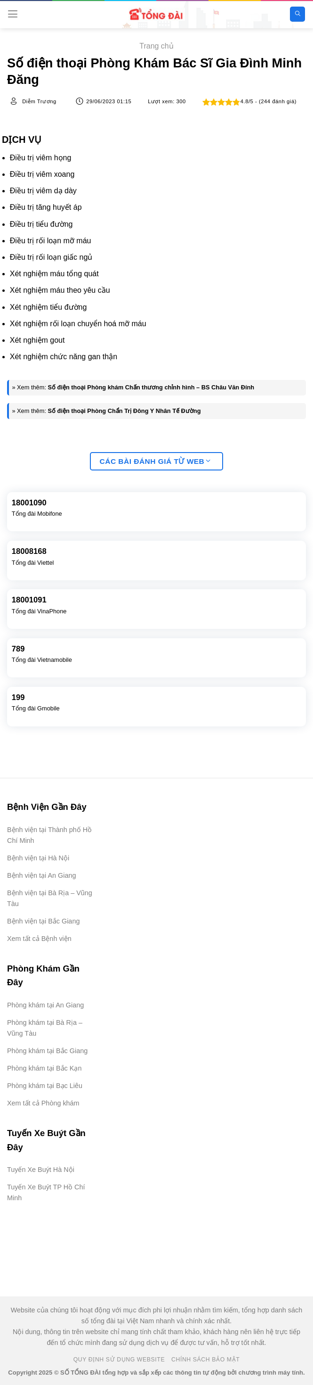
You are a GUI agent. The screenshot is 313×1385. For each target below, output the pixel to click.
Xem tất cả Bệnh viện (39, 938)
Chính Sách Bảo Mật (205, 1359)
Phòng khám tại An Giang (45, 1005)
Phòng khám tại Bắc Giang (47, 1051)
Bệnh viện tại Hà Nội (38, 858)
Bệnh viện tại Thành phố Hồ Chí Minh (49, 835)
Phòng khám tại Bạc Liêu (44, 1085)
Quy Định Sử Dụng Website (119, 1359)
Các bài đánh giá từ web (155, 461)
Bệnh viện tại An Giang (41, 875)
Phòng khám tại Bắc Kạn (44, 1068)
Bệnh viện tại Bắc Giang (43, 921)
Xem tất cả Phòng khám (43, 1103)
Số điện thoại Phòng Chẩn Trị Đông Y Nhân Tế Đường (124, 410)
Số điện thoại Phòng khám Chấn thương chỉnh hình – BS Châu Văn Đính (151, 387)
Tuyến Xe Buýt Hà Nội (40, 1169)
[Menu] (12, 13)
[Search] (297, 14)
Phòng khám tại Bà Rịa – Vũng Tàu (44, 1028)
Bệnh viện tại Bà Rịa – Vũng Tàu (49, 898)
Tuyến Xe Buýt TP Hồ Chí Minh (46, 1192)
